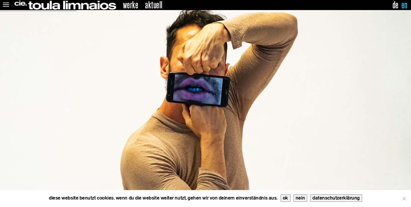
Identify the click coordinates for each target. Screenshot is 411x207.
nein (300, 198)
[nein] (404, 199)
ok (285, 198)
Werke (131, 5)
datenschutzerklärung (336, 198)
